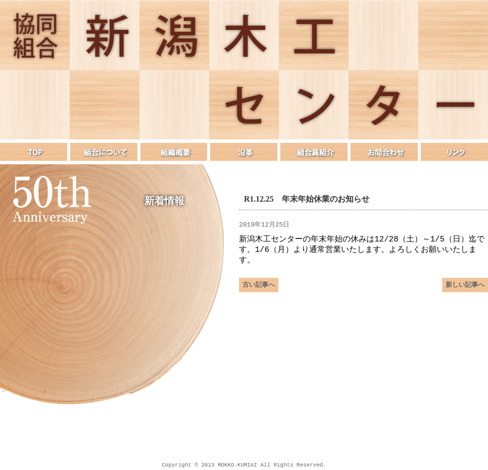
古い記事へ (259, 288)
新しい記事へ (465, 288)
